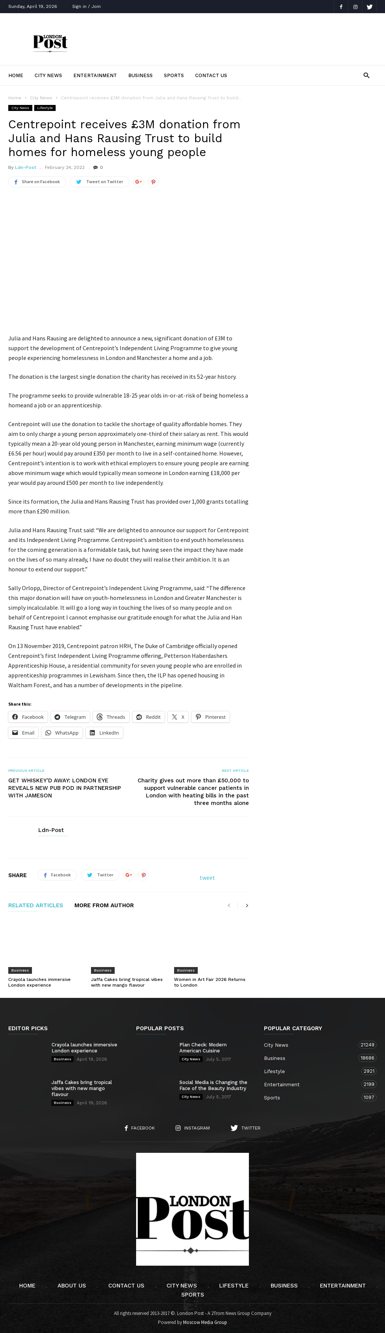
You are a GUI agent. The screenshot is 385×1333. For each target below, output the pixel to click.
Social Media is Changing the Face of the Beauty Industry (213, 1085)
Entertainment (95, 75)
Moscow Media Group (205, 1322)
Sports (174, 75)
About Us (72, 1285)
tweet (207, 877)
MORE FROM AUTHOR (104, 906)
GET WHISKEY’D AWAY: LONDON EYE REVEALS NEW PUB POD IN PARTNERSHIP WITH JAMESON (64, 788)
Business (140, 75)
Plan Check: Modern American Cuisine (203, 1048)
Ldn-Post (25, 167)
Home (15, 75)
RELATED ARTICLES (35, 906)
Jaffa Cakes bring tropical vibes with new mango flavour (127, 982)
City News (48, 75)
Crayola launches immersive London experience (39, 982)
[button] (366, 75)
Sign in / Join (86, 6)
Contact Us (211, 75)
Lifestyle (45, 108)
